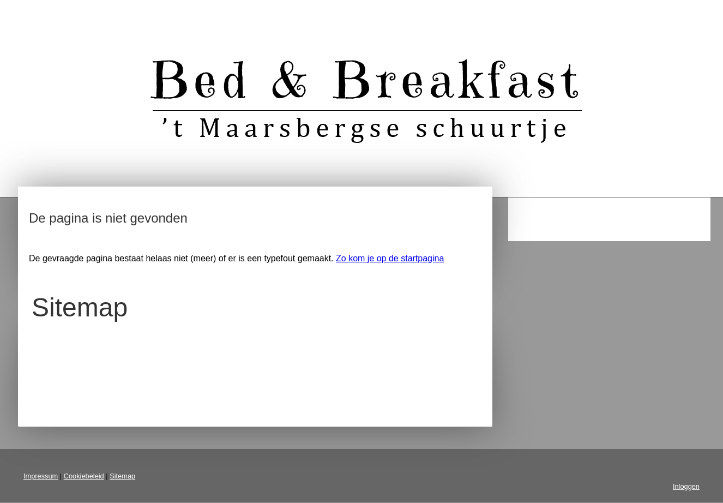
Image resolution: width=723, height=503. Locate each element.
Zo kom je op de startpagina (390, 258)
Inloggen (686, 486)
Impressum (40, 476)
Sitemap (122, 476)
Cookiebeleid (84, 476)
